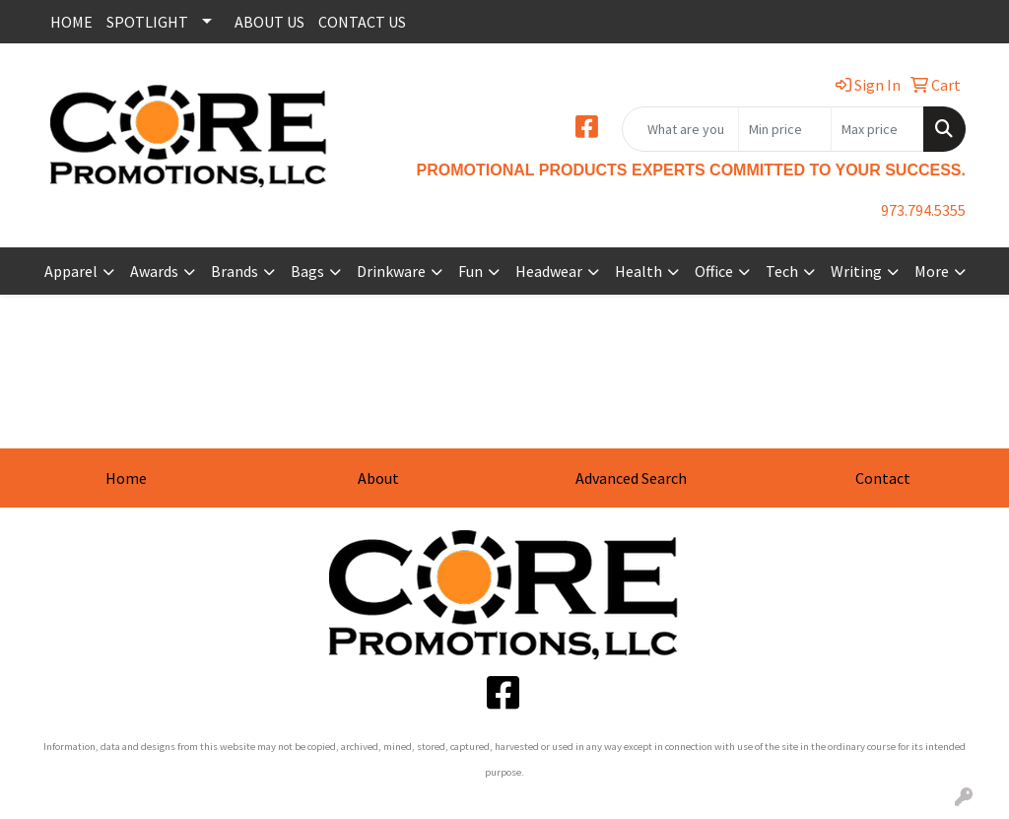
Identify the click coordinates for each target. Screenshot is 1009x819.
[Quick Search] (680, 129)
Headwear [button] (548, 271)
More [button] (931, 271)
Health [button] (638, 271)
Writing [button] (856, 271)
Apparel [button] (71, 271)
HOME (71, 22)
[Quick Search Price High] (877, 129)
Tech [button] (782, 271)
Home (126, 478)
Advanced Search (631, 478)
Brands (234, 271)
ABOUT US (269, 22)
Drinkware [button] (391, 271)
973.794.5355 (923, 210)
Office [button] (714, 271)
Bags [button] (307, 271)
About (378, 478)
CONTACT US (362, 22)
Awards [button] (154, 271)
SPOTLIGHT (147, 22)
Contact (882, 478)
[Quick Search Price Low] (785, 129)
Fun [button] (470, 271)
